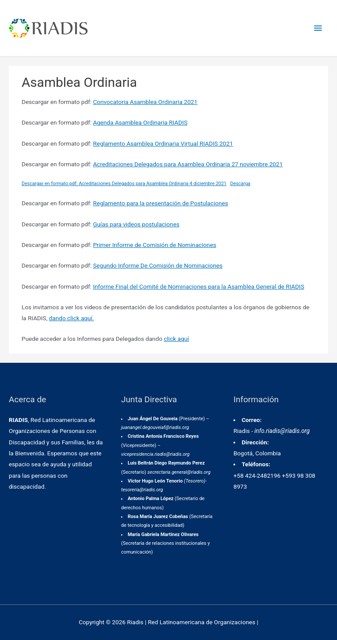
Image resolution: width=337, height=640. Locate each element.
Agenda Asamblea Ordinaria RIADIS (140, 122)
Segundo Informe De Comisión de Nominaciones (157, 265)
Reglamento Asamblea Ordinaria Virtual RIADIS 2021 (163, 143)
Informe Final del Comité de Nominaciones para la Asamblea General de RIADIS (198, 286)
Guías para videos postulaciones (136, 224)
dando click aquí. (71, 318)
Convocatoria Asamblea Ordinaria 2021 (145, 101)
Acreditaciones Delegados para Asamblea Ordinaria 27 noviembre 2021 (188, 164)
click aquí (176, 338)
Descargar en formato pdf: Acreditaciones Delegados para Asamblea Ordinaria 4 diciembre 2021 (124, 183)
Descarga (240, 183)
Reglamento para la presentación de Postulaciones (160, 203)
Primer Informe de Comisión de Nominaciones (154, 244)
